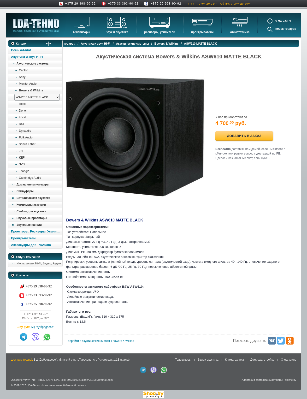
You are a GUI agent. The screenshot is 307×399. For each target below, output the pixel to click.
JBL (21, 151)
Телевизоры (81, 32)
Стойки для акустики (31, 211)
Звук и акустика (117, 32)
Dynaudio (25, 130)
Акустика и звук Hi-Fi (27, 57)
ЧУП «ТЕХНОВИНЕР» (45, 379)
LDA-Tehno (33, 385)
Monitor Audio (27, 83)
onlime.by (290, 379)
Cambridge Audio (30, 177)
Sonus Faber (27, 144)
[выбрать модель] (37, 97)
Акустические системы (33, 63)
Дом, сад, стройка (262, 359)
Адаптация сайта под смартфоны (262, 379)
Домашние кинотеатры (33, 184)
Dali (21, 124)
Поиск (279, 28)
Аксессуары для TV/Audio (31, 245)
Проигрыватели (202, 32)
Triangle (24, 171)
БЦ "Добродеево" (42, 327)
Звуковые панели (29, 224)
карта (125, 359)
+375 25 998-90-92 (166, 3)
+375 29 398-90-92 (80, 3)
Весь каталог (21, 50)
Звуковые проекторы (32, 218)
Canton (23, 70)
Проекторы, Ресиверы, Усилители (36, 231)
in (12, 389)
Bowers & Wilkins (31, 90)
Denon (23, 110)
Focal (22, 117)
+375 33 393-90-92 (123, 3)
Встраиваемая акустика (33, 198)
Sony (22, 77)
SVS (22, 164)
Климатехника (239, 32)
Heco (22, 104)
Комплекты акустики (31, 204)
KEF (21, 157)
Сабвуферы (25, 191)
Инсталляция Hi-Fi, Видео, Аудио (39, 263)
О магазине (288, 359)
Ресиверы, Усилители (159, 32)
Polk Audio (26, 137)
